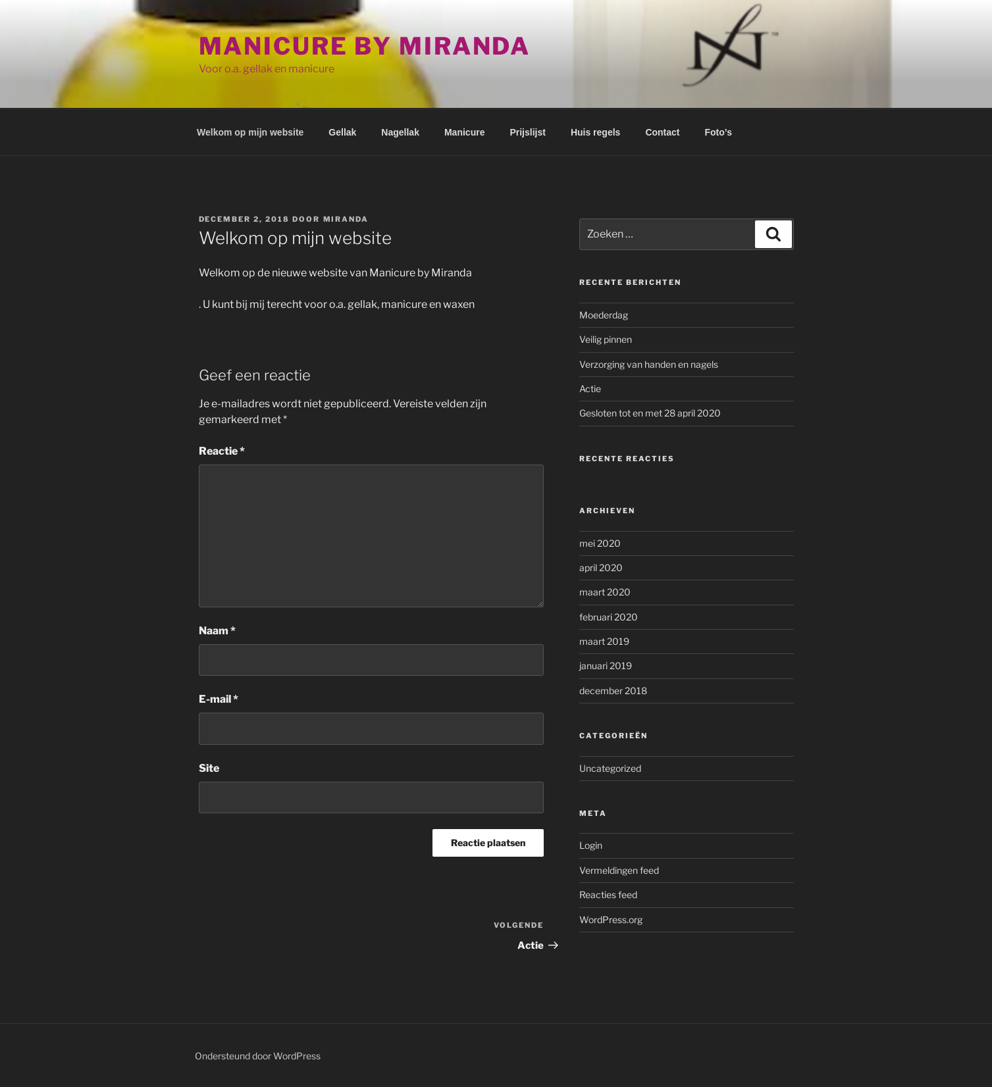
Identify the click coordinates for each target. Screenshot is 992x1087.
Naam (217, 630)
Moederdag (603, 314)
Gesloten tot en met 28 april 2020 (650, 412)
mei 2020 (600, 543)
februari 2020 (608, 616)
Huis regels (595, 132)
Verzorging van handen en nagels (648, 364)
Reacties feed (608, 894)
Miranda (346, 219)
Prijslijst (527, 132)
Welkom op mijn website (250, 132)
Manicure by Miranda (365, 46)
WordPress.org (610, 919)
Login (590, 845)
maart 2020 (605, 591)
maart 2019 (604, 641)
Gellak (342, 132)
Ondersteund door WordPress (258, 1055)
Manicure (464, 132)
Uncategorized (610, 768)
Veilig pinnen (605, 339)
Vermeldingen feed (619, 870)
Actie (590, 388)
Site (209, 768)
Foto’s (718, 132)
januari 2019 (605, 665)
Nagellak (400, 132)
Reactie (222, 451)
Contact (662, 132)
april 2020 (601, 567)
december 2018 (613, 690)
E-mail (218, 699)
